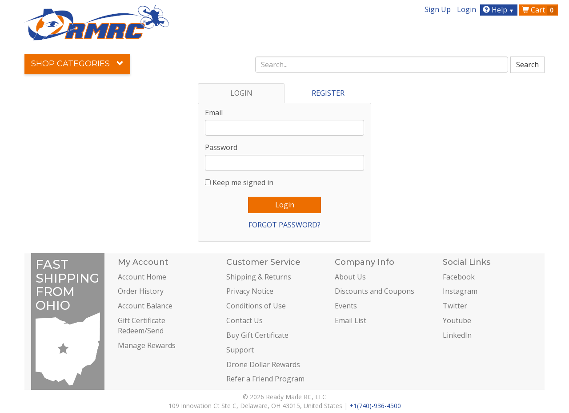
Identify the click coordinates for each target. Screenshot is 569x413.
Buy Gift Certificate (257, 335)
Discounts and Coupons (374, 291)
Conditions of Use (256, 306)
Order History (141, 291)
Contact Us (244, 320)
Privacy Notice (249, 291)
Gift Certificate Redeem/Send (141, 326)
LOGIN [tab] (241, 93)
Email (214, 112)
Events (346, 306)
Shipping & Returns (258, 277)
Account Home (142, 277)
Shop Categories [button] (77, 64)
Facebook (459, 277)
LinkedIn (457, 335)
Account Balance (145, 306)
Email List (350, 320)
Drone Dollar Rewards (263, 364)
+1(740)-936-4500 (375, 405)
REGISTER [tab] (328, 93)
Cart (539, 10)
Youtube (457, 320)
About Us (350, 277)
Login (466, 9)
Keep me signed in (242, 182)
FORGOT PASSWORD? (284, 225)
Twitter (455, 306)
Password (221, 147)
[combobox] (382, 65)
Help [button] (499, 10)
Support (240, 350)
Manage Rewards (147, 345)
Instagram (460, 291)
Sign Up (438, 9)
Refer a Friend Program (265, 379)
